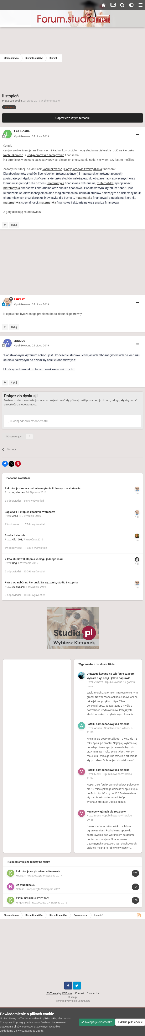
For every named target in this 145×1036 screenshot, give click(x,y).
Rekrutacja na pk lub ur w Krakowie (38, 871)
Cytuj (14, 224)
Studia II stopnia (15, 535)
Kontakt (79, 993)
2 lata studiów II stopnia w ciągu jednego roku (34, 559)
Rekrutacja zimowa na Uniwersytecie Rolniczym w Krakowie (42, 488)
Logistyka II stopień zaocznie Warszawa (30, 511)
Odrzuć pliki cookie (130, 1022)
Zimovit (98, 682)
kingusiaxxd (23, 902)
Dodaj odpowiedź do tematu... (29, 421)
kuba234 (21, 875)
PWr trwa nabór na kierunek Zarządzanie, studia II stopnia (41, 582)
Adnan (98, 728)
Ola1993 (17, 539)
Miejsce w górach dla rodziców (106, 811)
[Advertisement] (103, 58)
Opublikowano (31, 136)
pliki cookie (49, 1018)
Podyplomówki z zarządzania (45, 155)
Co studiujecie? (25, 884)
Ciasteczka (93, 993)
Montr (98, 774)
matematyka (55, 183)
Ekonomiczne (51, 100)
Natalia (20, 889)
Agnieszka (18, 492)
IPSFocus (67, 993)
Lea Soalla (16, 100)
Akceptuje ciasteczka (96, 1022)
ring (14, 563)
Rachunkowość (13, 155)
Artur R (16, 515)
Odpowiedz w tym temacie (72, 118)
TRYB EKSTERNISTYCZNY (32, 898)
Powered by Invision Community (72, 1000)
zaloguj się (118, 400)
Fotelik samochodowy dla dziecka (108, 723)
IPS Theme (52, 993)
